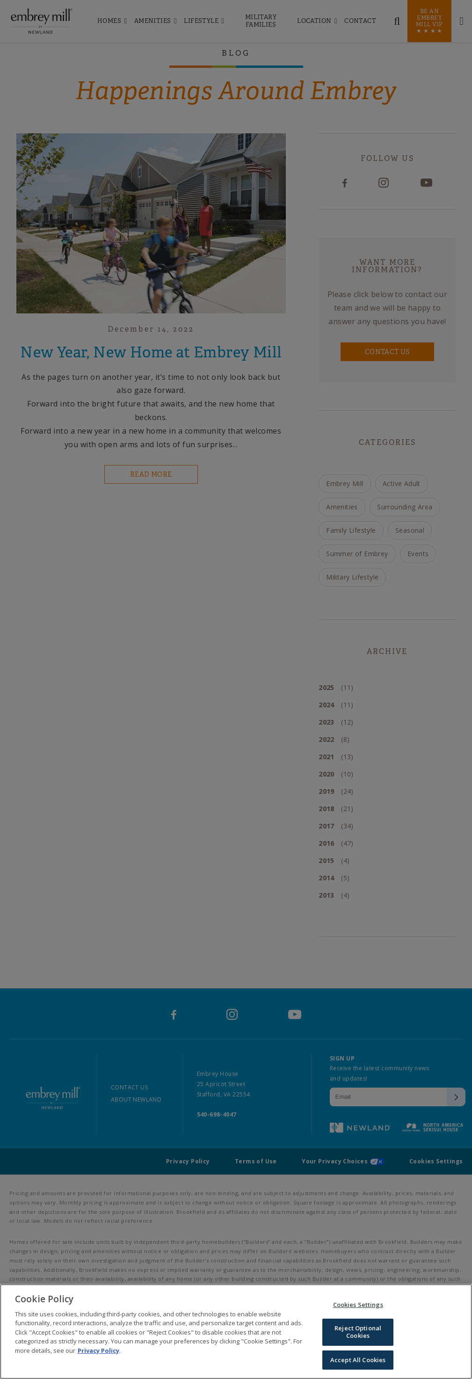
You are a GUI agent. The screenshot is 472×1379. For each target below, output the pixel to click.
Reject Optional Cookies (357, 1334)
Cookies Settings (358, 1306)
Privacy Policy (98, 1352)
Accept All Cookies (357, 1361)
